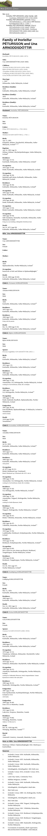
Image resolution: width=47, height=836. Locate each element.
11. (3, 793)
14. (3, 803)
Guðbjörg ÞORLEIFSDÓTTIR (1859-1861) (17, 73)
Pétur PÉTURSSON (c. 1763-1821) (22, 21)
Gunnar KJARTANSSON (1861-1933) (15, 631)
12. (3, 798)
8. (3, 782)
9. (3, 787)
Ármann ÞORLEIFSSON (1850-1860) (15, 67)
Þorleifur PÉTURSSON (19, 110)
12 (11, 420)
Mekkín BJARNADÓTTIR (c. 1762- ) (24, 22)
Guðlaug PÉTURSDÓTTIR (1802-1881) (23, 30)
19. (3, 828)
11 (33, 391)
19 (23, 729)
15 (36, 525)
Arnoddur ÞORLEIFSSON (19, 425)
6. (3, 777)
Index (17, 9)
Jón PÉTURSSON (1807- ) (23, 32)
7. (3, 779)
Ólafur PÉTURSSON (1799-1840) (22, 28)
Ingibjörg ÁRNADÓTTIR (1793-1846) (23, 18)
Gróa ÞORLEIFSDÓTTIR (18, 612)
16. (3, 813)
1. (3, 754)
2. (3, 759)
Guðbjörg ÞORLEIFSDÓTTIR (20, 572)
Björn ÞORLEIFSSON (17, 333)
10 (36, 303)
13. (3, 801)
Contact (10, 9)
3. (3, 764)
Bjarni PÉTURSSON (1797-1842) (22, 26)
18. (3, 823)
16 (40, 542)
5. (3, 772)
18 (39, 684)
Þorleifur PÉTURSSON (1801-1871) (15, 56)
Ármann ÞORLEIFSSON (18, 283)
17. (3, 818)
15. (3, 808)
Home (3, 9)
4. (3, 769)
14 (37, 509)
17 (39, 559)
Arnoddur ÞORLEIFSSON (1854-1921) (16, 71)
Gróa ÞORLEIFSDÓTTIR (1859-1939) (16, 75)
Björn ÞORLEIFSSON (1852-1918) (15, 69)
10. (3, 790)
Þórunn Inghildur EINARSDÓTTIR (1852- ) (18, 352)
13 (36, 445)
